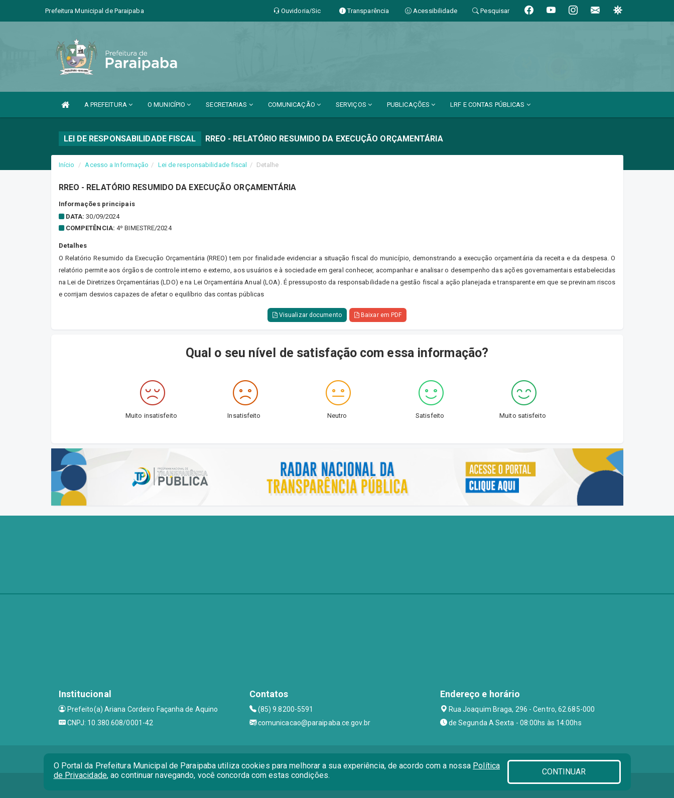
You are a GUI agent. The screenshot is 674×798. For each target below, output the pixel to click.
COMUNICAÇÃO (294, 104)
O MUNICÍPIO (169, 104)
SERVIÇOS (354, 104)
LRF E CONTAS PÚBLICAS (490, 104)
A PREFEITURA (108, 104)
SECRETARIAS (229, 104)
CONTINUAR (564, 771)
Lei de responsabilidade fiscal (202, 165)
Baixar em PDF (378, 314)
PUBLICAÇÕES (411, 104)
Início (67, 165)
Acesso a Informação (117, 165)
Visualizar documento (307, 314)
